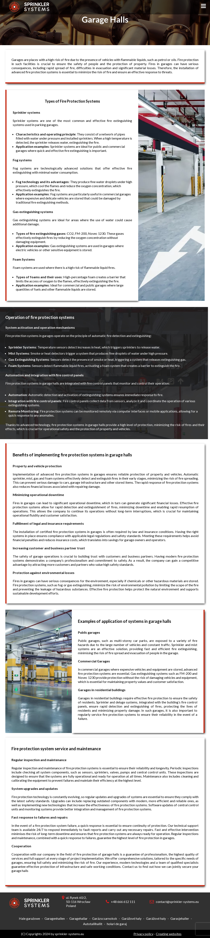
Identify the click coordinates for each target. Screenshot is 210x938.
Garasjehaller (179, 918)
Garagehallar (78, 918)
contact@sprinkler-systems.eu (177, 902)
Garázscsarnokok (104, 918)
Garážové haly (132, 918)
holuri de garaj (117, 924)
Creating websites (168, 934)
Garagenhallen (55, 918)
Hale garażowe (29, 918)
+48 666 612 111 (123, 902)
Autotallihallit (92, 924)
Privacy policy (143, 934)
